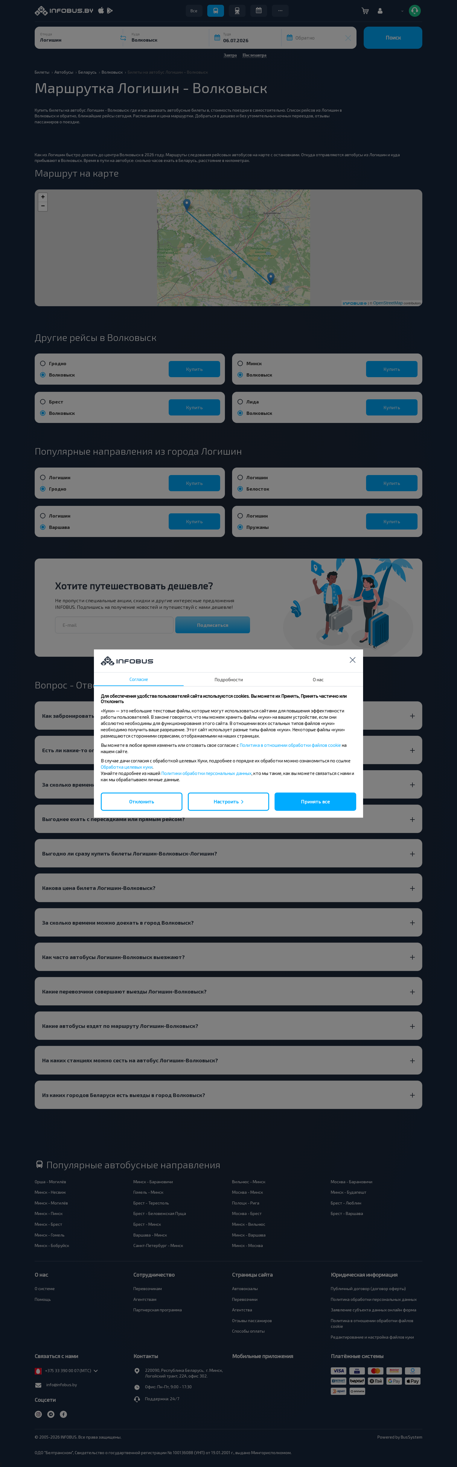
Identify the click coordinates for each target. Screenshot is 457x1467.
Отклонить (141, 801)
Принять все (315, 801)
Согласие (139, 679)
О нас (318, 679)
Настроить (226, 801)
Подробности (228, 679)
